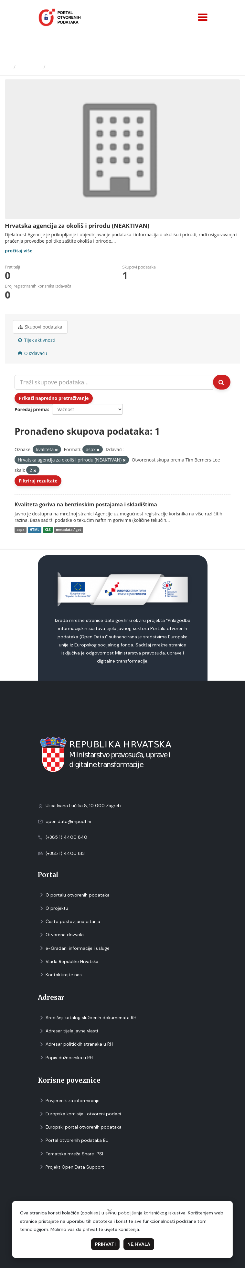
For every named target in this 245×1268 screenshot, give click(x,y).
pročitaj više (18, 251)
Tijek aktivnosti (36, 340)
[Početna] (7, 67)
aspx (20, 529)
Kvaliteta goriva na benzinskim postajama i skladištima (86, 504)
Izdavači (29, 67)
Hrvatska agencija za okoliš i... (92, 67)
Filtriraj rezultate (38, 481)
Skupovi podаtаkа (40, 327)
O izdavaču (32, 353)
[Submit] (221, 382)
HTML (34, 529)
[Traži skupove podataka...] (114, 382)
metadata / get (68, 529)
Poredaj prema (31, 409)
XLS (48, 529)
